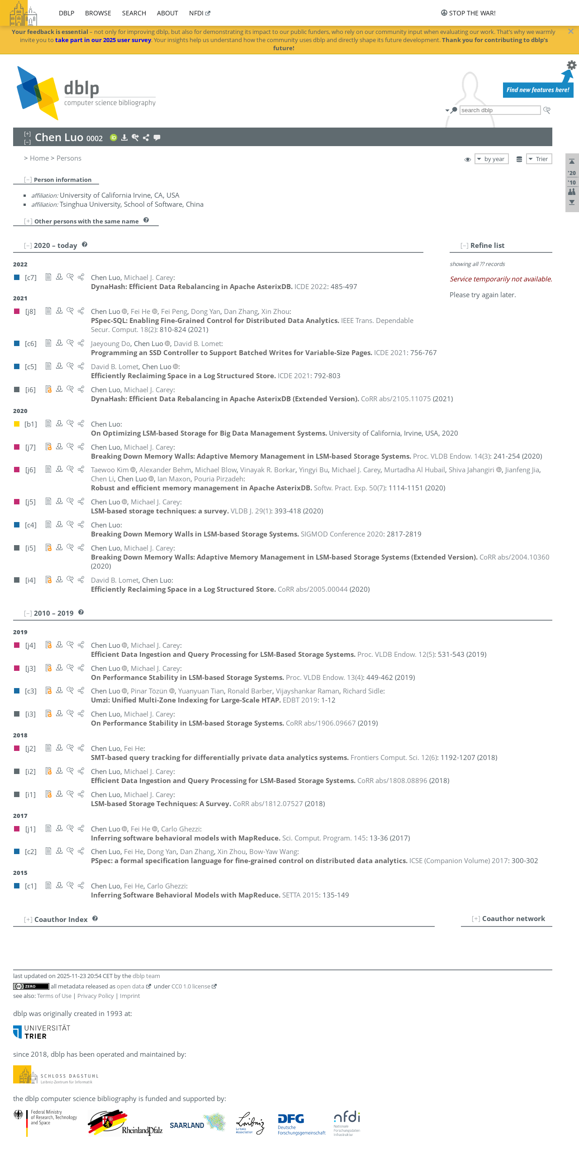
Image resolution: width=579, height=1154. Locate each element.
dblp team (146, 976)
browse (98, 13)
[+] (28, 220)
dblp (66, 13)
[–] (28, 179)
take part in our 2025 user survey (103, 40)
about (167, 13)
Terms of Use (54, 996)
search (134, 13)
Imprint (130, 996)
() (451, 456)
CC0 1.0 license (190, 986)
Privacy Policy (95, 996)
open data (130, 986)
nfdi (196, 13)
